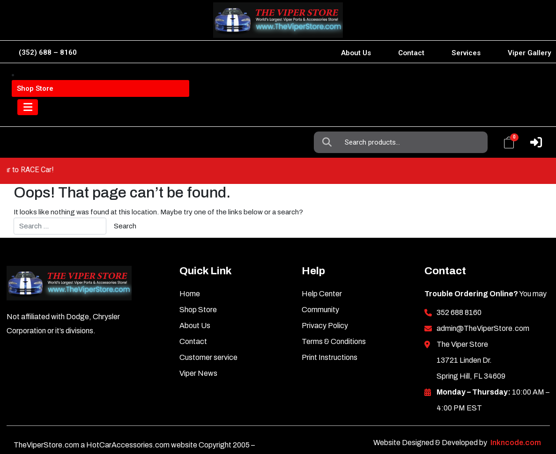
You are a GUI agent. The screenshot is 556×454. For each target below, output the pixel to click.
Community (320, 283)
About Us (356, 53)
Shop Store (198, 283)
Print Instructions (329, 331)
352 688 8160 (459, 286)
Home (189, 267)
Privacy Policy (325, 299)
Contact (411, 53)
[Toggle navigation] (30, 117)
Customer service (208, 331)
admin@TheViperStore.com (483, 302)
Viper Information (61, 80)
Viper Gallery (529, 53)
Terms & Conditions (334, 315)
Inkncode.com (515, 416)
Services (466, 53)
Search (329, 81)
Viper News (198, 347)
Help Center (322, 267)
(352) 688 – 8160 (48, 52)
